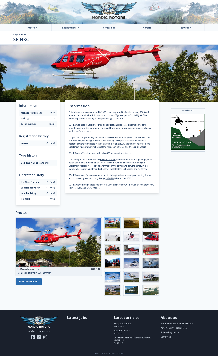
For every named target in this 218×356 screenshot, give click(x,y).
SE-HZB (110, 178)
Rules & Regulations (170, 332)
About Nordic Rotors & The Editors (177, 323)
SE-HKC (72, 125)
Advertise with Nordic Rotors (174, 328)
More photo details (28, 281)
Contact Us (166, 337)
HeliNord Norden (108, 159)
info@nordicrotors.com (39, 331)
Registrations (19, 34)
